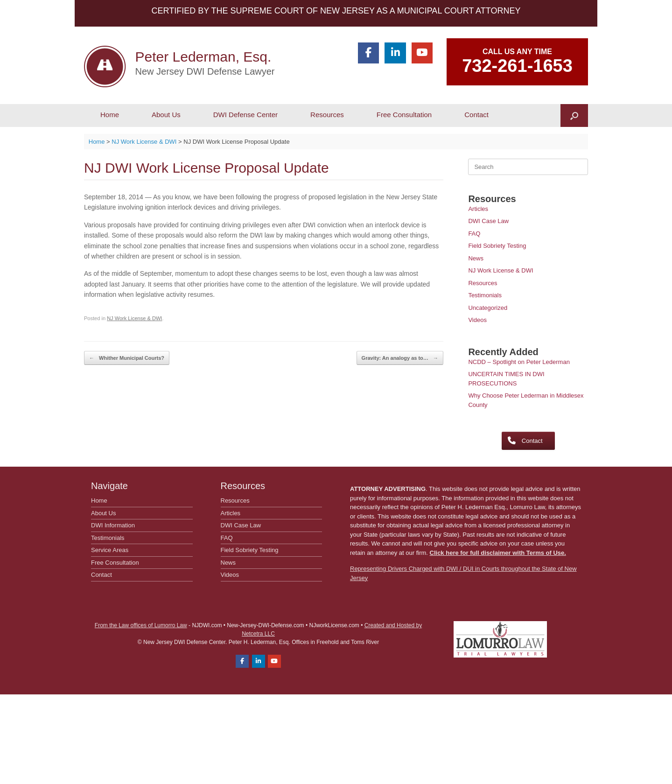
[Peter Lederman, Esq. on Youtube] (422, 52)
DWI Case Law (488, 220)
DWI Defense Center (245, 115)
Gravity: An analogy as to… (400, 358)
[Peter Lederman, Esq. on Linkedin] (395, 52)
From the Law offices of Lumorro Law (141, 625)
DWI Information (113, 525)
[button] (574, 115)
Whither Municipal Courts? (126, 358)
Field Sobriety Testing (497, 245)
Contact (476, 115)
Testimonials (485, 295)
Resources (327, 115)
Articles (478, 208)
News (475, 258)
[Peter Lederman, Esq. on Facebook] (368, 52)
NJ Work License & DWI (134, 318)
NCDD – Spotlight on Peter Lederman (519, 361)
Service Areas (109, 549)
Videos (477, 319)
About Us (166, 115)
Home (109, 115)
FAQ (474, 233)
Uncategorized (487, 307)
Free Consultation (404, 115)
